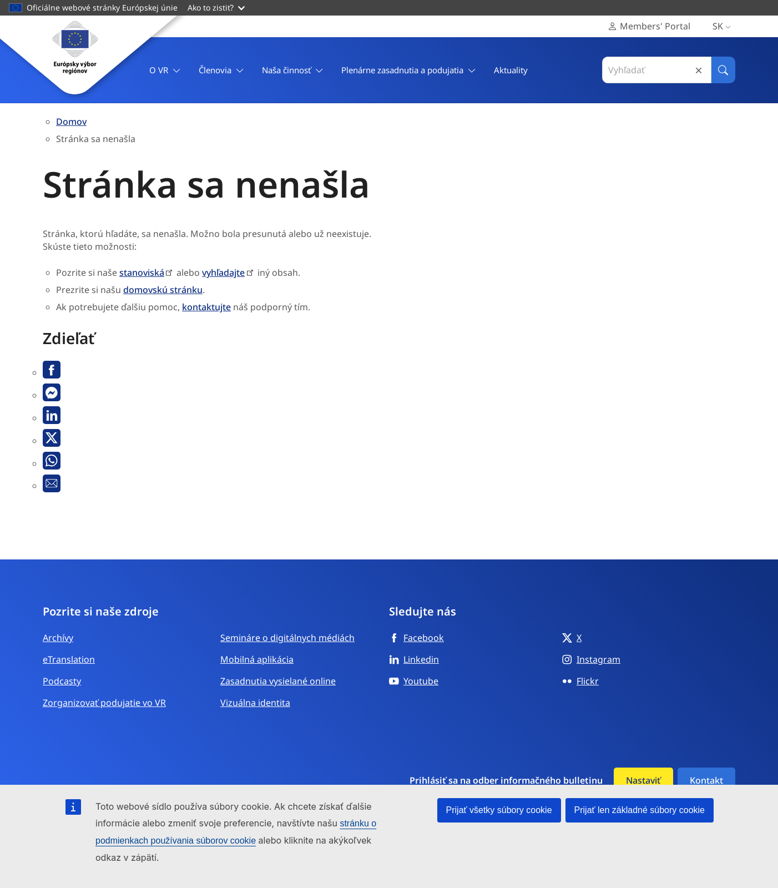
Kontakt (706, 780)
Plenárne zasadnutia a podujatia (408, 70)
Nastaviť (643, 780)
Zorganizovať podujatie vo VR (104, 703)
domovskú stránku (163, 290)
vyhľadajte (223, 272)
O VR (165, 70)
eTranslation (69, 659)
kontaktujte (206, 307)
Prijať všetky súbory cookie (499, 810)
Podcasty (62, 681)
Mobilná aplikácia (257, 659)
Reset (698, 70)
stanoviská (141, 272)
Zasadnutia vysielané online (278, 681)
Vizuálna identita (255, 703)
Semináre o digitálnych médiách (287, 638)
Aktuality (511, 69)
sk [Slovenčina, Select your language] (724, 26)
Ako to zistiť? (216, 7)
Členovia (221, 70)
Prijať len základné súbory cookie (639, 810)
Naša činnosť (293, 70)
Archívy (58, 638)
